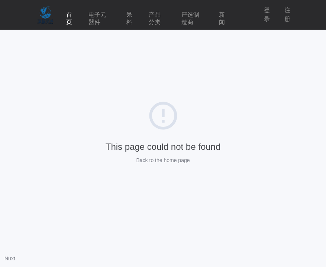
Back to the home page (163, 160)
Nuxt (9, 258)
